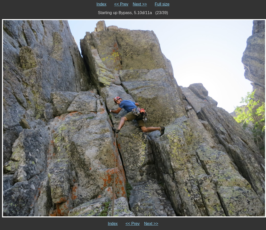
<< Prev (121, 4)
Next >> (140, 4)
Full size (162, 4)
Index (101, 4)
